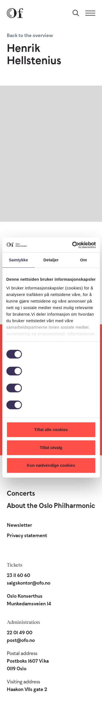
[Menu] (90, 13)
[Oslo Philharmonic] (15, 13)
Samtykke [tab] (18, 260)
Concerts (21, 493)
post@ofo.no (21, 640)
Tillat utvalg (51, 447)
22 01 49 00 (19, 632)
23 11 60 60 (18, 575)
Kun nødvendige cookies (51, 465)
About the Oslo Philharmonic (51, 505)
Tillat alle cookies (51, 429)
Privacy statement (27, 535)
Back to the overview (30, 35)
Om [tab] (83, 260)
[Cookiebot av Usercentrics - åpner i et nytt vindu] (73, 245)
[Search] (76, 13)
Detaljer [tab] (51, 260)
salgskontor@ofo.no (28, 583)
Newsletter (19, 525)
